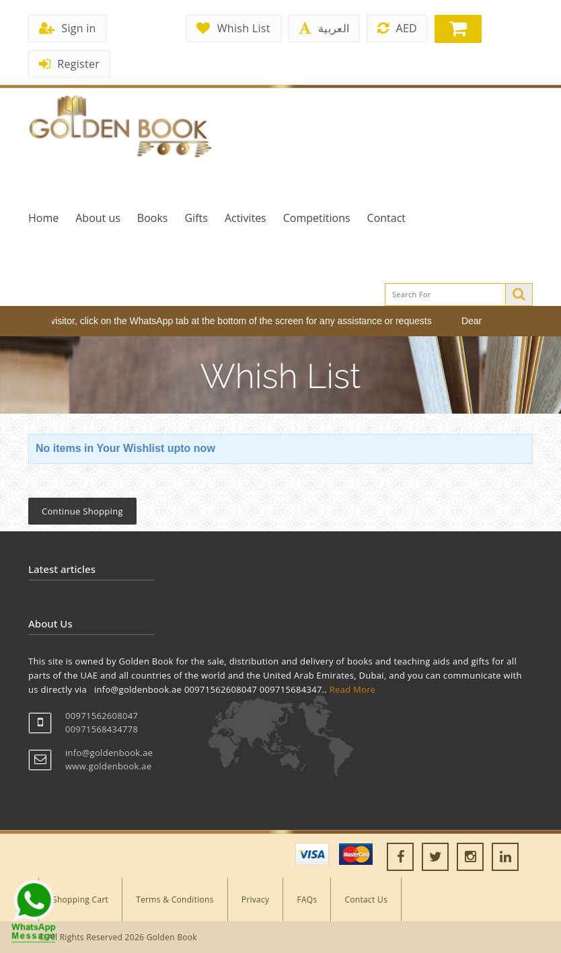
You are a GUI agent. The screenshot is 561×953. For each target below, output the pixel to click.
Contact (386, 218)
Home (43, 218)
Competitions (316, 218)
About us (97, 218)
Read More (353, 689)
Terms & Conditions (175, 899)
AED (397, 28)
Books (152, 218)
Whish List (233, 28)
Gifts (195, 218)
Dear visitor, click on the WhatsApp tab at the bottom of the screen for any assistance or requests (235, 320)
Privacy (255, 899)
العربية (324, 28)
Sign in (67, 28)
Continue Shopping (82, 511)
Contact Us (365, 899)
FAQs (307, 899)
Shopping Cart (80, 899)
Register (69, 63)
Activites (245, 218)
